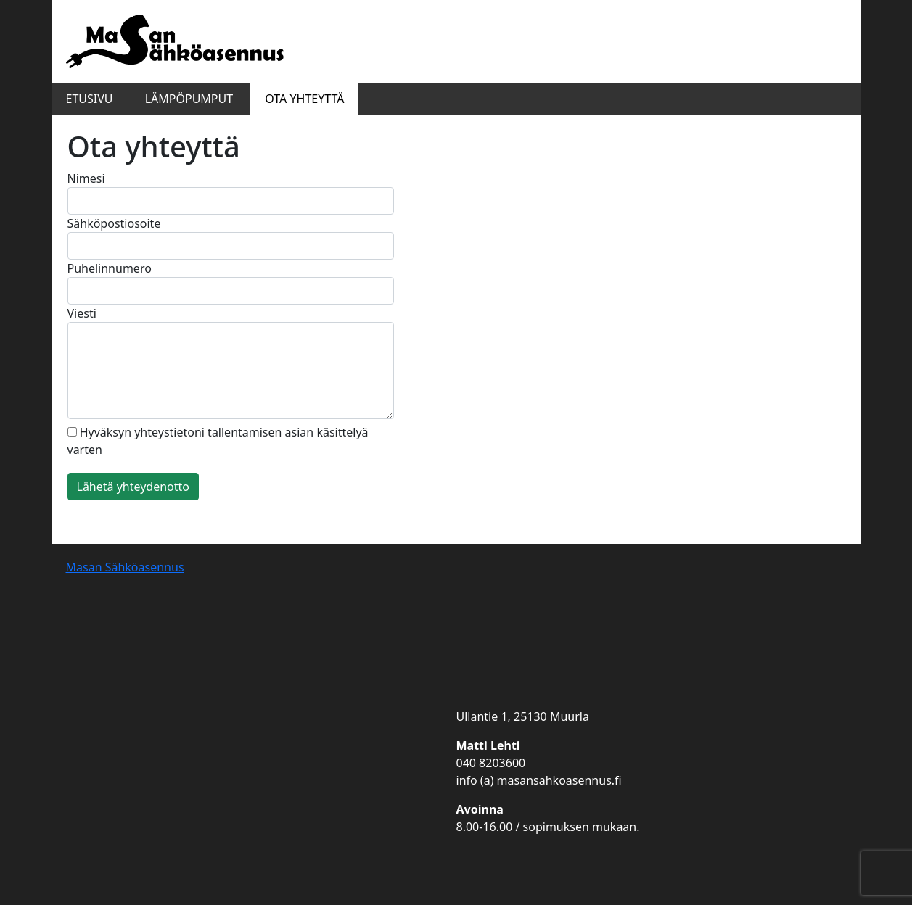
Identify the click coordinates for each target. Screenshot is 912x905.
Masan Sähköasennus (125, 567)
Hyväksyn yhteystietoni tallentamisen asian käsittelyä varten (218, 441)
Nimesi (230, 192)
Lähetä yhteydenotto (133, 487)
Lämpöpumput (189, 99)
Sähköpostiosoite (230, 237)
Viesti (230, 362)
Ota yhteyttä (304, 99)
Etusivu (89, 99)
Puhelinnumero (230, 282)
